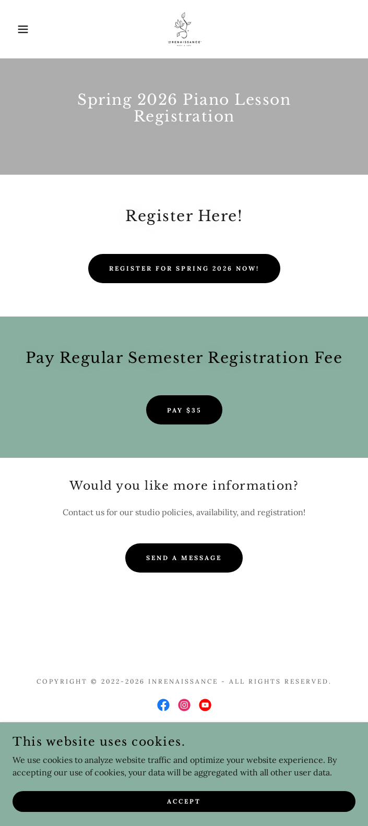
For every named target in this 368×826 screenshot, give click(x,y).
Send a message (184, 558)
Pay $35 (184, 410)
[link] (184, 29)
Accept (184, 801)
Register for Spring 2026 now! (184, 268)
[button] (24, 29)
